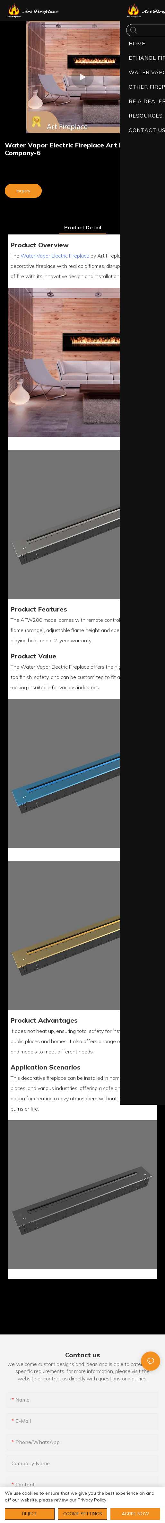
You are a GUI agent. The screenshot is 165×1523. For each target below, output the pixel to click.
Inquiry (23, 191)
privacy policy (92, 1500)
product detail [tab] (82, 227)
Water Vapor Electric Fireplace (55, 255)
